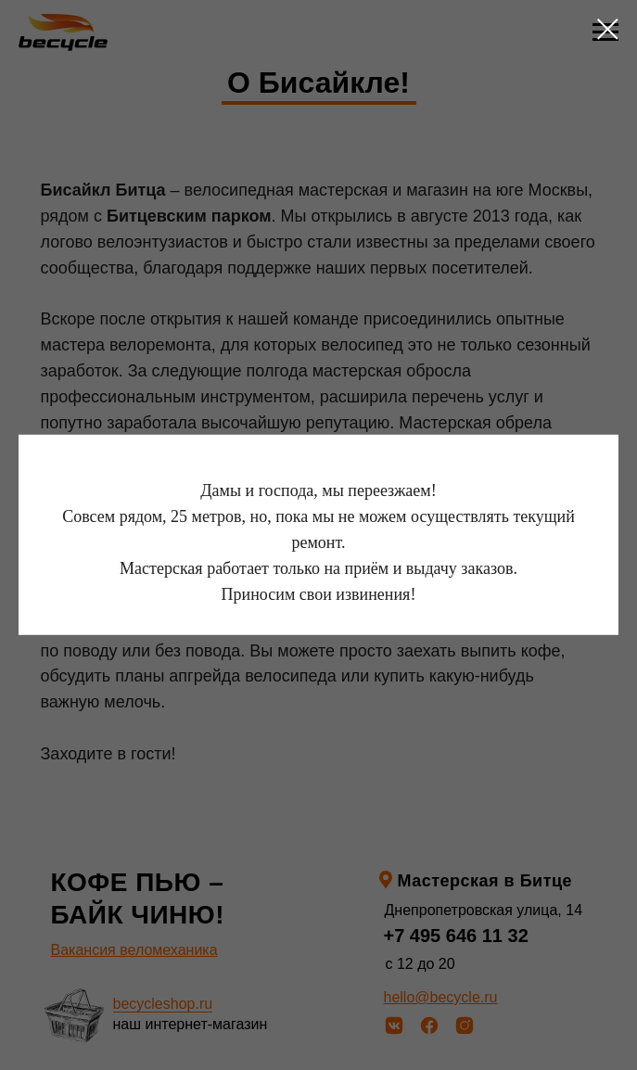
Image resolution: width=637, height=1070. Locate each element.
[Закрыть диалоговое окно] (608, 29)
